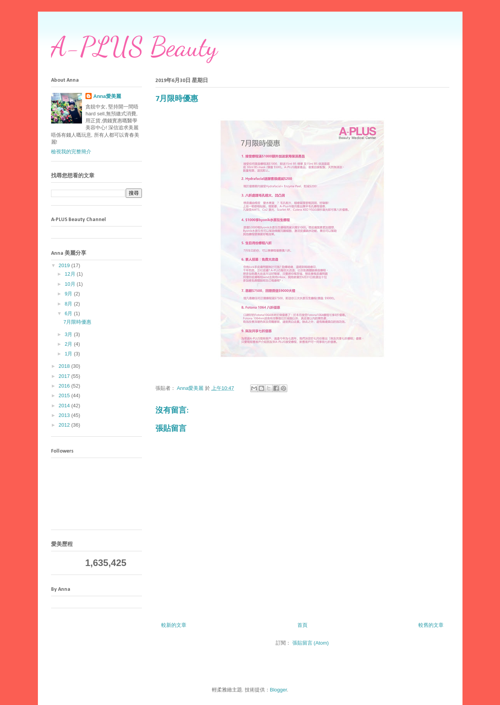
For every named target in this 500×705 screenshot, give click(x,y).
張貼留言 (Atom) (310, 643)
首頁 (302, 625)
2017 (65, 376)
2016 (65, 386)
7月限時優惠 (77, 322)
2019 (65, 265)
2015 (65, 395)
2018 (65, 366)
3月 (69, 334)
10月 (71, 284)
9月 (69, 294)
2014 (65, 405)
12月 (71, 274)
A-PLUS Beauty (134, 47)
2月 (69, 344)
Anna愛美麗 (107, 96)
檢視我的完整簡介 (71, 151)
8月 (69, 304)
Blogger (278, 690)
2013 (65, 415)
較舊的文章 (431, 625)
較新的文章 (173, 625)
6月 (69, 313)
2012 (65, 425)
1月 (69, 354)
